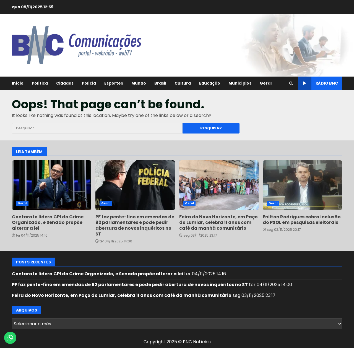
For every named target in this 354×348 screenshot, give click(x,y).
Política (40, 83)
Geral (266, 83)
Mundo (138, 83)
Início (18, 83)
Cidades (65, 83)
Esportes (113, 83)
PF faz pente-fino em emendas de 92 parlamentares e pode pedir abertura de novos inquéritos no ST (135, 185)
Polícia (89, 83)
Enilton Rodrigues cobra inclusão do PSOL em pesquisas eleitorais (302, 185)
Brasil (160, 83)
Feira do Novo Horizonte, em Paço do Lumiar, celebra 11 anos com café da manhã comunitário (219, 185)
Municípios (239, 83)
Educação (209, 83)
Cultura (183, 83)
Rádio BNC (318, 83)
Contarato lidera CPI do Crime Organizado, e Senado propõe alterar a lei (51, 185)
